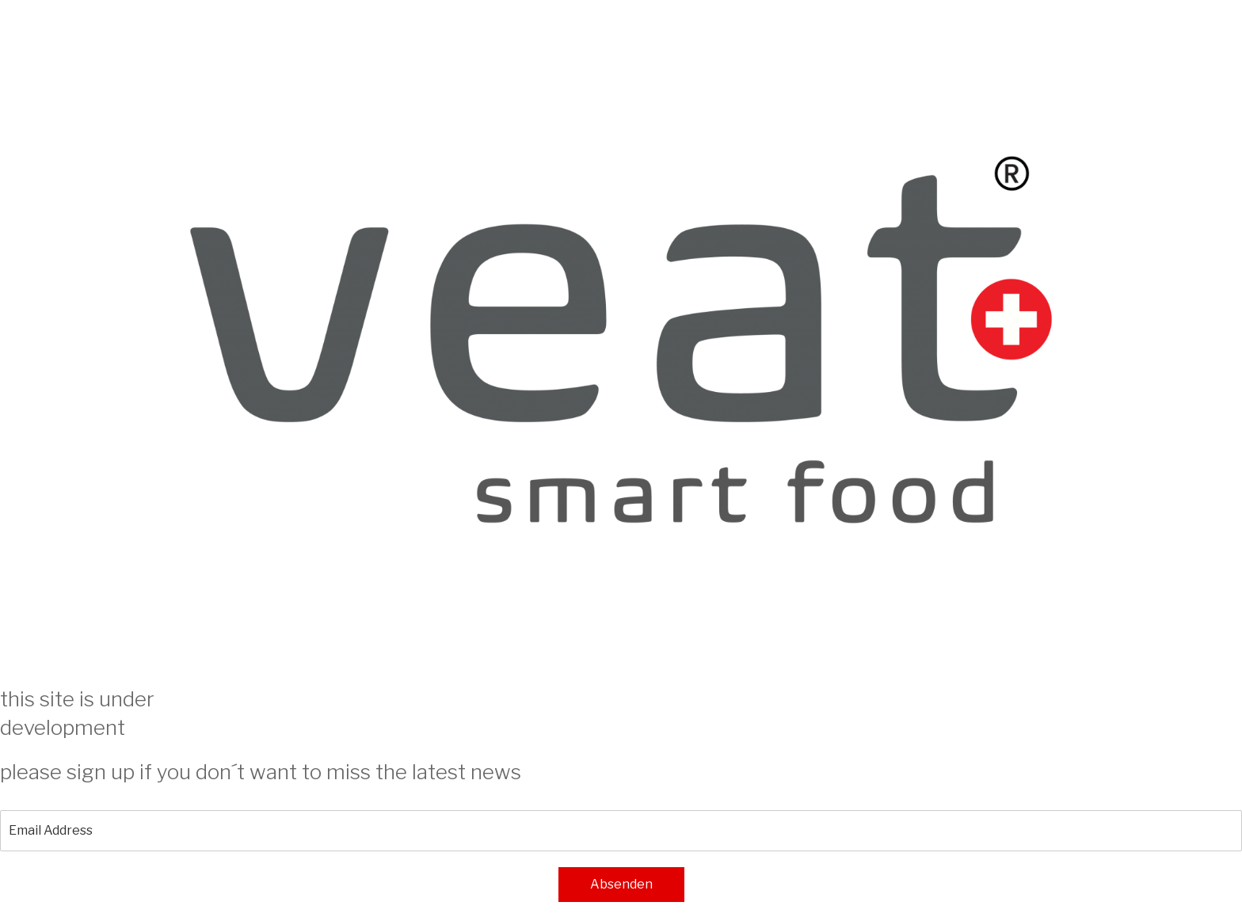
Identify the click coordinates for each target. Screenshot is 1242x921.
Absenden (621, 884)
